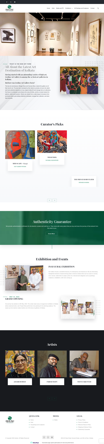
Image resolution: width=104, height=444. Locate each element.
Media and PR (60, 8)
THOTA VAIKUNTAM (84, 382)
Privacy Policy (81, 420)
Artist (53, 8)
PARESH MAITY (52, 382)
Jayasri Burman (20, 382)
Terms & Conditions (83, 422)
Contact (92, 8)
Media (55, 420)
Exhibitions (68, 8)
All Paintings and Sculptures (81, 8)
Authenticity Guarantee (84, 429)
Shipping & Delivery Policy (85, 427)
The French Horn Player (84, 179)
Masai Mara (52, 157)
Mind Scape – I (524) (20, 163)
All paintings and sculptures (37, 424)
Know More (51, 233)
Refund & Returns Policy (84, 424)
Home (48, 8)
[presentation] (6, 34)
